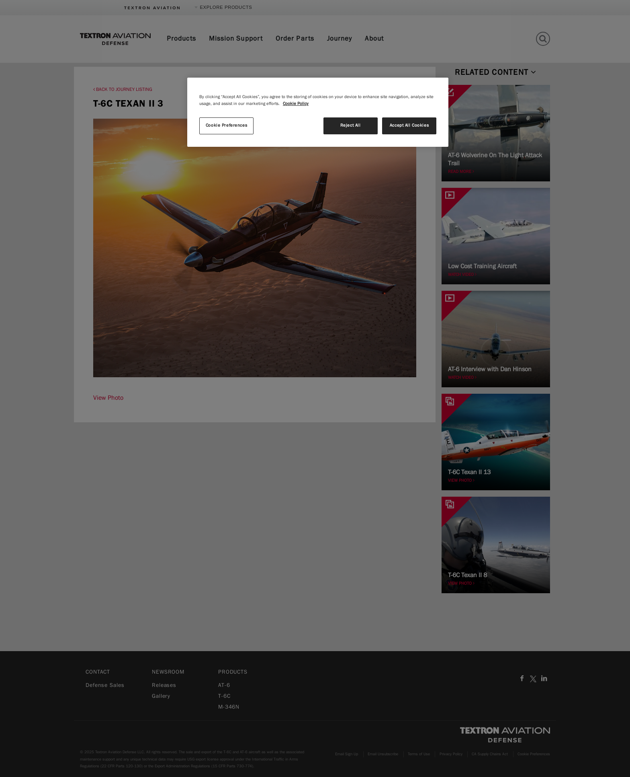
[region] (317, 112)
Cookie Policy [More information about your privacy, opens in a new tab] (296, 104)
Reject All (350, 125)
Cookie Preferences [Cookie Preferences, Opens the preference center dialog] (226, 125)
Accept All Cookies (409, 125)
